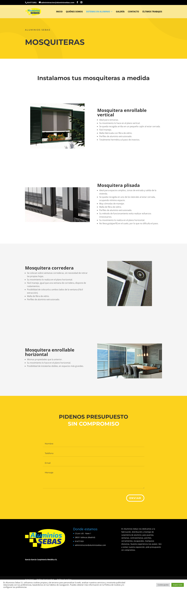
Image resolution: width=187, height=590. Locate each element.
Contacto (133, 12)
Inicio (59, 12)
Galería (120, 12)
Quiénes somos (74, 12)
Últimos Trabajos (152, 12)
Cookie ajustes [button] (163, 585)
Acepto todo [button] (177, 585)
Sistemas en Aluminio (98, 12)
